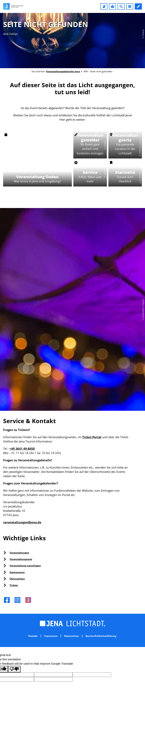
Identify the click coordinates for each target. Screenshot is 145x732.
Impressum (51, 636)
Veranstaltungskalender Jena (63, 71)
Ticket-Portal (91, 437)
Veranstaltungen (19, 552)
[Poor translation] (14, 669)
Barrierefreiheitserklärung (101, 636)
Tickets (14, 585)
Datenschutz (71, 636)
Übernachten (17, 578)
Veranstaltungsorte (21, 559)
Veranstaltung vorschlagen (25, 565)
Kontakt (33, 636)
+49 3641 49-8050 (22, 449)
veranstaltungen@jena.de (22, 522)
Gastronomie (17, 572)
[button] (103, 6)
